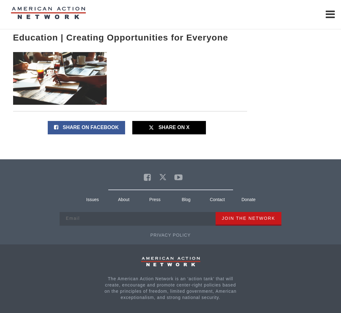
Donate (248, 199)
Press (155, 199)
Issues (92, 199)
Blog (186, 199)
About (123, 199)
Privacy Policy (170, 235)
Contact (217, 199)
